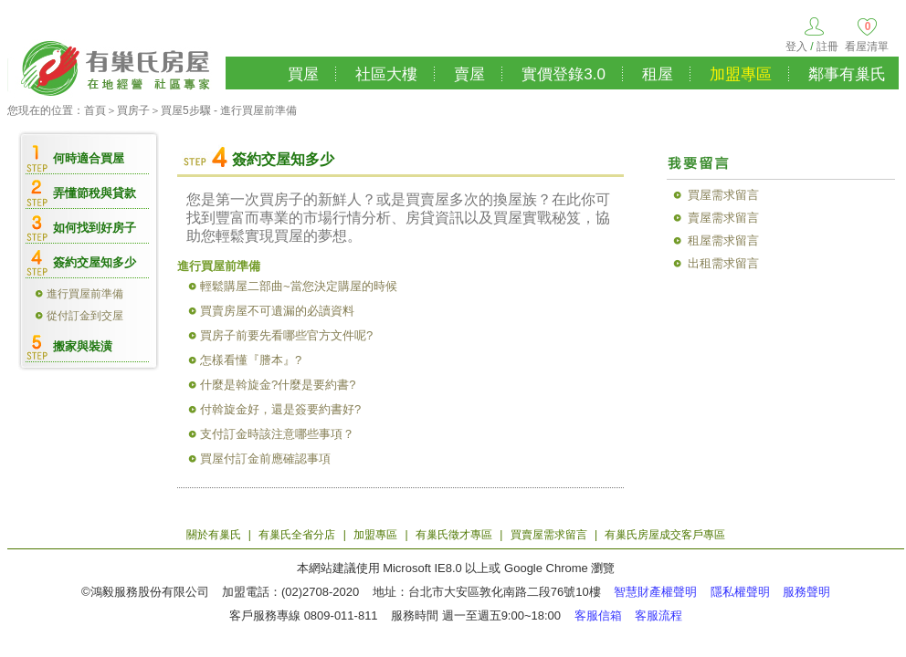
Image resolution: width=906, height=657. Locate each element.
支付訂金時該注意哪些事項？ (277, 434)
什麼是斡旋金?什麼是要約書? (277, 384)
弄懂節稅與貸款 (94, 193)
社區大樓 (386, 74)
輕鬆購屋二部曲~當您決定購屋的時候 (298, 286)
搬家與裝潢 (82, 346)
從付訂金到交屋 (85, 315)
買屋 (303, 74)
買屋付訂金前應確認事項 (265, 458)
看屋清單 (867, 46)
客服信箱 (598, 615)
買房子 (133, 110)
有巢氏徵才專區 (454, 534)
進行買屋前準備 (85, 293)
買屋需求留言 (723, 195)
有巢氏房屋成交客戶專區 (665, 534)
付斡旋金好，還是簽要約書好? (280, 409)
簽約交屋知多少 (94, 262)
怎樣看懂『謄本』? (250, 360)
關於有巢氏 (213, 534)
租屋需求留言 (723, 240)
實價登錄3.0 (563, 74)
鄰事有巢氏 (847, 74)
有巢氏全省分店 (296, 534)
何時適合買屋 (88, 158)
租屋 (657, 74)
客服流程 (658, 615)
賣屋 (469, 74)
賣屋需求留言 (723, 217)
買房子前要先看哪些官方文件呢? (286, 335)
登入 (796, 46)
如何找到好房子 (94, 228)
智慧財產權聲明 (655, 592)
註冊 (827, 46)
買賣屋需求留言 (549, 534)
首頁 (95, 110)
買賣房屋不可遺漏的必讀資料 (277, 311)
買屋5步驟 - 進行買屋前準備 (229, 110)
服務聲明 (806, 592)
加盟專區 (741, 74)
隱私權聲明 (740, 592)
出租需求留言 (723, 263)
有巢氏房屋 (116, 65)
